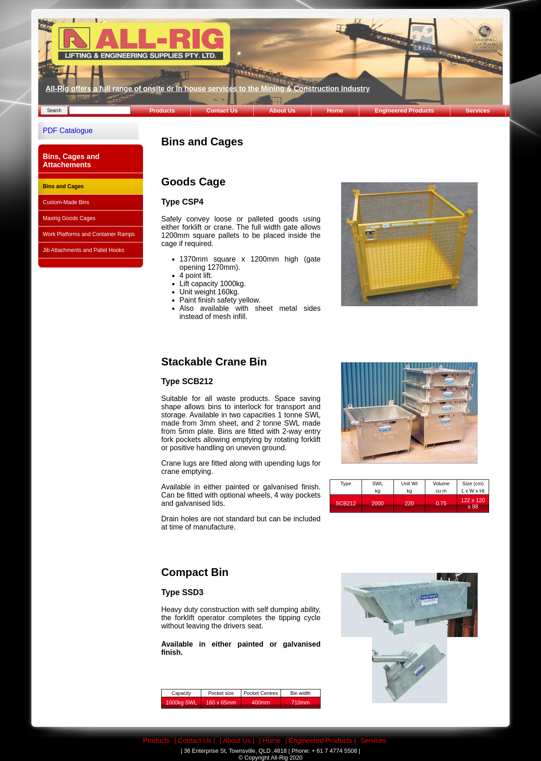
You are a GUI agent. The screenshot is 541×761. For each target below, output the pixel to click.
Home (335, 110)
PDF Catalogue (67, 130)
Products (162, 110)
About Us (282, 110)
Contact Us (222, 110)
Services (478, 110)
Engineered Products (404, 110)
